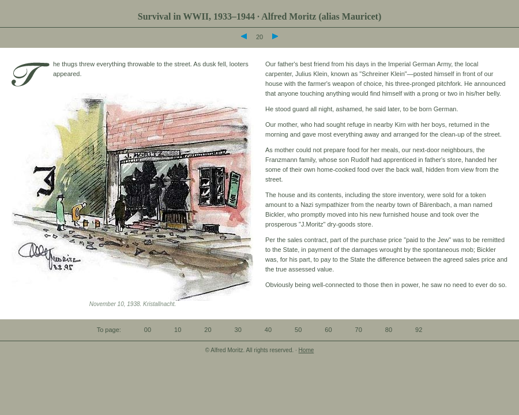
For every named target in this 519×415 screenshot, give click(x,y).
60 (328, 329)
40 (268, 329)
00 (147, 329)
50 (298, 329)
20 (207, 329)
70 (358, 329)
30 (238, 329)
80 (388, 329)
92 (418, 329)
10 (177, 329)
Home (306, 350)
